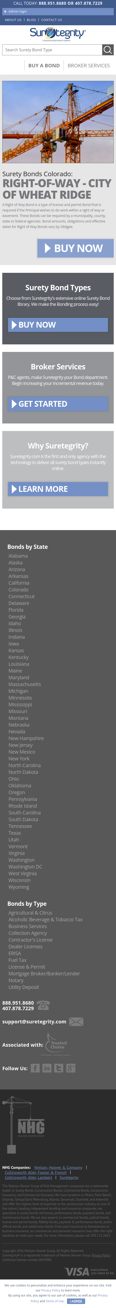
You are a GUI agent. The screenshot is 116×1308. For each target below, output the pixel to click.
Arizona (17, 569)
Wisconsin (20, 880)
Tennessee (20, 826)
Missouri (18, 711)
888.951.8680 (52, 3)
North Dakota (23, 772)
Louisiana (19, 664)
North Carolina (25, 765)
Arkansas (19, 576)
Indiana (17, 636)
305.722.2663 (100, 1235)
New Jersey (21, 745)
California (19, 582)
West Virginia (23, 873)
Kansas (16, 650)
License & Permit (27, 966)
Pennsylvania (23, 799)
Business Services (28, 926)
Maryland (19, 677)
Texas (15, 832)
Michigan (18, 691)
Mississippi (20, 704)
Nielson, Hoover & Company (58, 1167)
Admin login (18, 11)
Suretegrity (69, 1177)
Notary (16, 980)
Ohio (14, 778)
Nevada (17, 731)
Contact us (51, 20)
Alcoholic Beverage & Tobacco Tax (46, 919)
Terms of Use (55, 1301)
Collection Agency (28, 933)
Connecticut (22, 596)
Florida (16, 609)
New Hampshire (26, 738)
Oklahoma (20, 785)
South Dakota (23, 819)
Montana (18, 718)
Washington (22, 859)
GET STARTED (42, 403)
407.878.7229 (88, 3)
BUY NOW (78, 248)
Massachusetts (25, 684)
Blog (31, 20)
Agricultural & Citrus (30, 912)
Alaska (16, 562)
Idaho (15, 623)
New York (19, 758)
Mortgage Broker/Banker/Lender (44, 973)
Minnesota (20, 697)
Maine (15, 670)
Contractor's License (31, 939)
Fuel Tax (18, 960)
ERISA (15, 953)
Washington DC (25, 866)
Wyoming (19, 887)
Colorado (19, 589)
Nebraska (19, 724)
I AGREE (76, 1301)
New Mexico (22, 751)
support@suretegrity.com (34, 1021)
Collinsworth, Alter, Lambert (28, 1177)
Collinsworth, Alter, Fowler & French (36, 1172)
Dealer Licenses (26, 946)
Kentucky (19, 657)
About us (13, 20)
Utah (14, 839)
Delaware (19, 603)
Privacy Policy (101, 1255)
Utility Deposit (24, 987)
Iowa (14, 643)
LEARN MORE (43, 488)
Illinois (15, 630)
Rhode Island (23, 805)
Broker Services (89, 65)
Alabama (18, 555)
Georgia (17, 616)
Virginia (17, 853)
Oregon (17, 792)
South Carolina (25, 812)
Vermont (18, 846)
